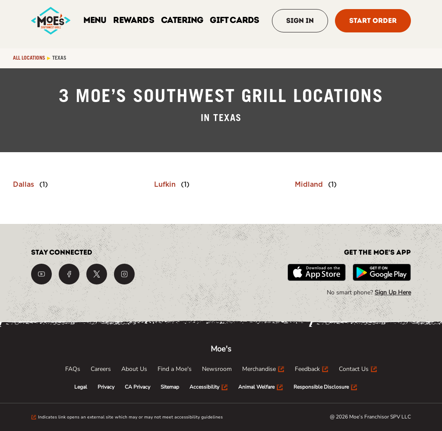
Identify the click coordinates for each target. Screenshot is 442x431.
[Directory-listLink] (30, 184)
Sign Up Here (393, 292)
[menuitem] (72, 369)
